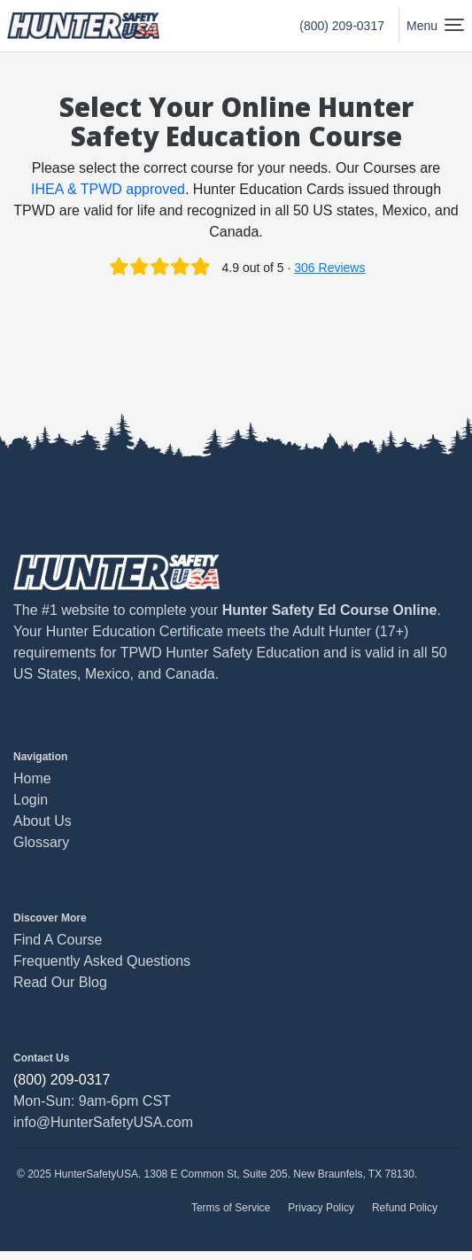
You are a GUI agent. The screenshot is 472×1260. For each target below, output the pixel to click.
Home (32, 778)
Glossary (41, 842)
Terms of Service (230, 1208)
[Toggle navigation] (431, 25)
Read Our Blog (60, 982)
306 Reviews (329, 268)
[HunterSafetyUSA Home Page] (83, 25)
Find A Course (58, 939)
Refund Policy (404, 1208)
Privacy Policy (321, 1208)
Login (30, 799)
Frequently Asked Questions (101, 960)
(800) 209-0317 (341, 26)
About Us (42, 820)
